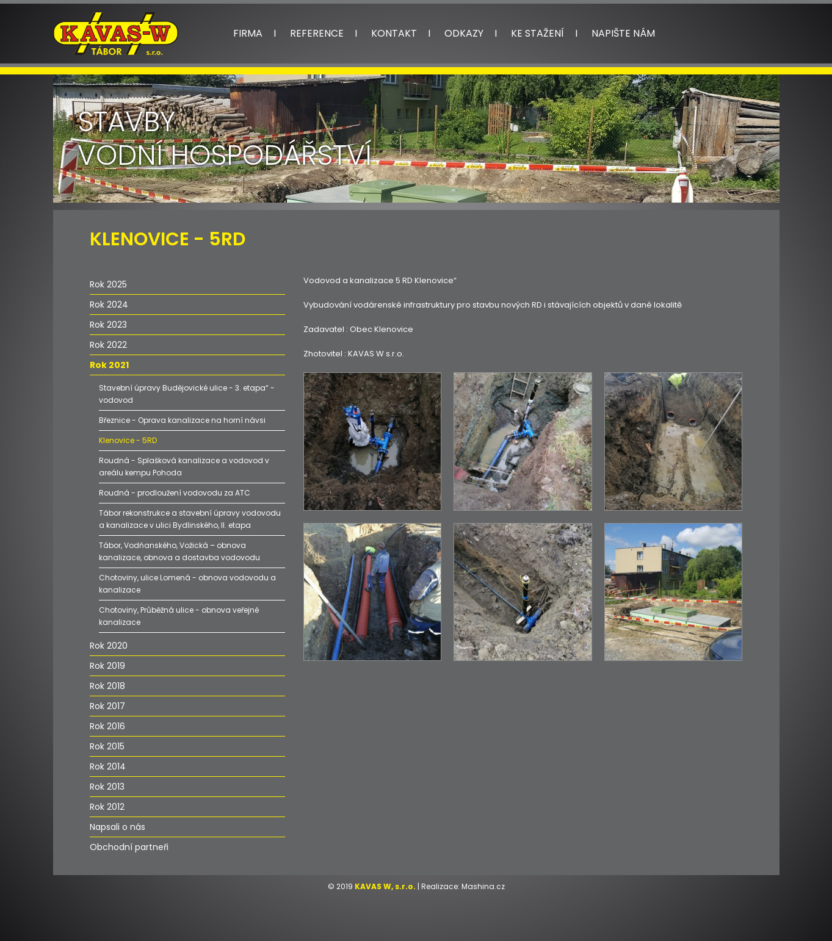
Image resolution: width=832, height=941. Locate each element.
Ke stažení (537, 33)
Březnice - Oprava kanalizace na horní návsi (182, 420)
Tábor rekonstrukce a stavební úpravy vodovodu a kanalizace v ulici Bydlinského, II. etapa (190, 519)
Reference (317, 33)
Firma (247, 33)
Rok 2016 (107, 726)
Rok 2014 (108, 766)
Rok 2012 (107, 807)
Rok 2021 (109, 365)
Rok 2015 (107, 746)
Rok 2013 (107, 787)
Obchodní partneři (129, 847)
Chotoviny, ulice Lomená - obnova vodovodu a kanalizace (187, 583)
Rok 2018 (107, 686)
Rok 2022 (108, 345)
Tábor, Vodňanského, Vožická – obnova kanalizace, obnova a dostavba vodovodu (179, 551)
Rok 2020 (109, 646)
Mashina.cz (483, 886)
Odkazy (463, 33)
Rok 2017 (107, 706)
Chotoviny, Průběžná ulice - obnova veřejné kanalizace (179, 616)
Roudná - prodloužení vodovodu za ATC (174, 493)
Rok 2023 (108, 325)
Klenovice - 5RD (128, 440)
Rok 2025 (108, 284)
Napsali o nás (117, 827)
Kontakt (394, 33)
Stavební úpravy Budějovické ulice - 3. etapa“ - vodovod (187, 394)
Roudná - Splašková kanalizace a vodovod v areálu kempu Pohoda (184, 466)
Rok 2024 (109, 304)
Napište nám (623, 33)
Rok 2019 (107, 666)
